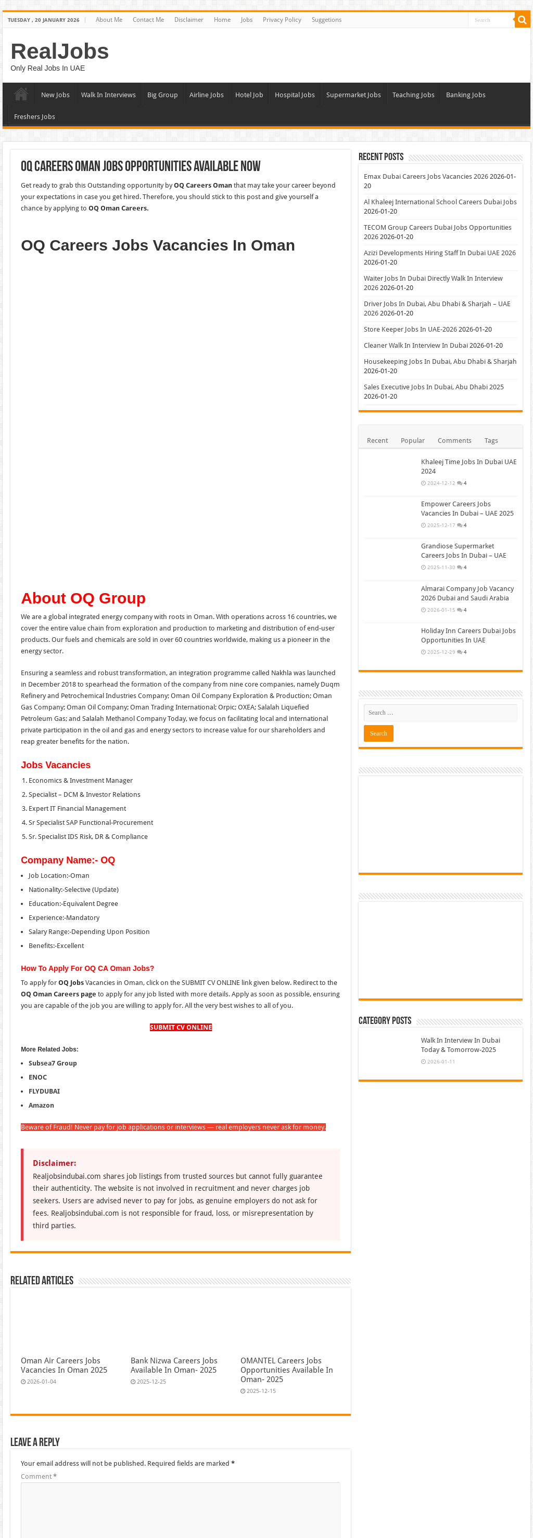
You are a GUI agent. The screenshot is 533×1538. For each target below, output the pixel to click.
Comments (455, 440)
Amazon (41, 803)
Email (32, 1298)
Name (32, 1266)
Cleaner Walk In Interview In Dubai (416, 345)
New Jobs (55, 95)
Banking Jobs (466, 95)
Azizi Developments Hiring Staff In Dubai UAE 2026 (440, 253)
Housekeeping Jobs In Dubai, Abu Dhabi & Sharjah (440, 361)
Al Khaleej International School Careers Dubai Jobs (440, 202)
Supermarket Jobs (353, 95)
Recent (377, 440)
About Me (109, 19)
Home (222, 19)
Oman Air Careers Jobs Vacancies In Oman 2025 (64, 1063)
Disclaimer (189, 19)
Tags (491, 440)
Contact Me (148, 19)
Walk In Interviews (108, 95)
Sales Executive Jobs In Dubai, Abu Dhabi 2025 (434, 387)
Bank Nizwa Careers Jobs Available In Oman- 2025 (174, 1063)
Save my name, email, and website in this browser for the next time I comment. (151, 1362)
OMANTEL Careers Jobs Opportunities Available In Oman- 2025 (286, 1068)
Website (33, 1330)
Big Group (162, 95)
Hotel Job (249, 95)
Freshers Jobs (34, 117)
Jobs (246, 19)
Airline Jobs (206, 95)
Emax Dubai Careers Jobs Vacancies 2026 (426, 176)
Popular (413, 440)
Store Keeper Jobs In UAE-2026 (410, 329)
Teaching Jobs (413, 95)
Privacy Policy (282, 19)
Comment (39, 1174)
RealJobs (59, 50)
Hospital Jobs (295, 95)
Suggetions (326, 19)
